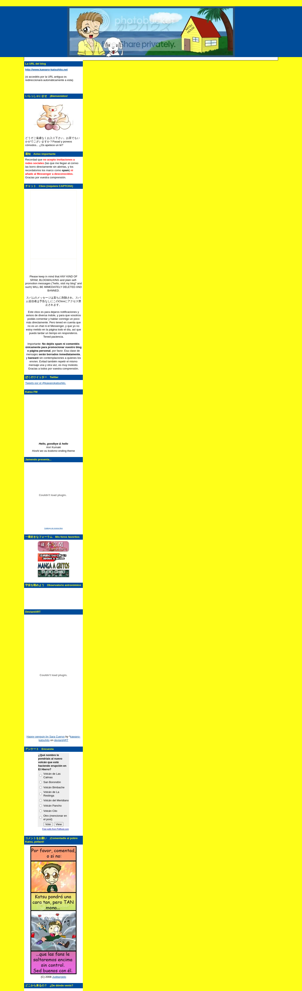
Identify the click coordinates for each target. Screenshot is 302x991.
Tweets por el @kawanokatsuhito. (45, 383)
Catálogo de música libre (53, 528)
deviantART (61, 740)
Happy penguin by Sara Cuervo (46, 736)
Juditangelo (59, 976)
